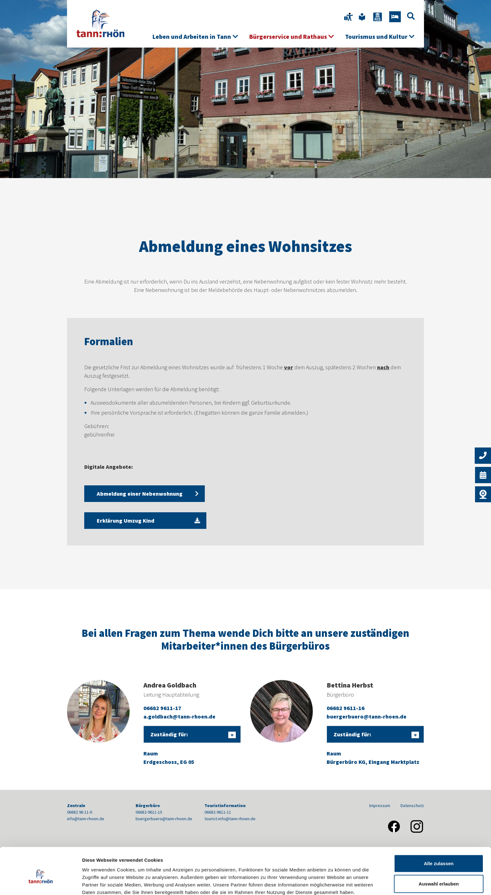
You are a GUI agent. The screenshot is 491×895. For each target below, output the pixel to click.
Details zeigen (333, 882)
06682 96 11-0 (79, 812)
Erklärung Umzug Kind (139, 520)
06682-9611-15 (149, 812)
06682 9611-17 (162, 708)
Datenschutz (412, 805)
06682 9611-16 (345, 708)
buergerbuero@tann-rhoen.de (366, 716)
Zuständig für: (169, 734)
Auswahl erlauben (439, 854)
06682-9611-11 (217, 812)
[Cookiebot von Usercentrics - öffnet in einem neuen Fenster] (40, 882)
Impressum (379, 805)
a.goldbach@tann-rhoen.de (179, 716)
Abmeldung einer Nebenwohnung (140, 493)
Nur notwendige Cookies (438, 874)
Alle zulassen (438, 833)
